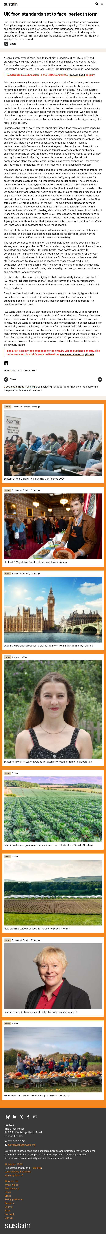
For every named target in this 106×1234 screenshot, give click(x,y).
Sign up (9, 1217)
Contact (9, 1214)
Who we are (11, 1181)
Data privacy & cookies (18, 1171)
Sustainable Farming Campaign (26, 407)
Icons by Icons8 (14, 1175)
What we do (12, 1184)
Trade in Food (76, 74)
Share (13, 43)
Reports (9, 1203)
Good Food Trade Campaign (24, 370)
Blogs (8, 1195)
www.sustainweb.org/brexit (77, 354)
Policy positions (13, 1199)
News (6, 370)
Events (9, 1206)
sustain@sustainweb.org (21, 1144)
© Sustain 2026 (13, 1164)
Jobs (7, 1210)
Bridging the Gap (19, 657)
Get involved (12, 1188)
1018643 (36, 1167)
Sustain (15, 773)
